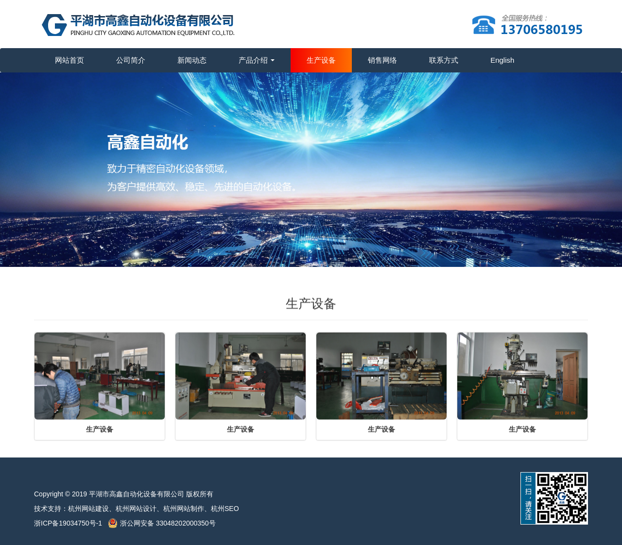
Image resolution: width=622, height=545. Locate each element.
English (502, 60)
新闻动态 (192, 60)
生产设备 (321, 60)
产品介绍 (257, 60)
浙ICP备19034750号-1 (71, 523)
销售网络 (382, 60)
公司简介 (130, 60)
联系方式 (443, 60)
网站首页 (69, 60)
